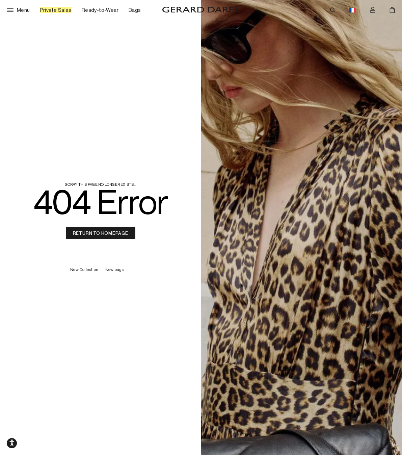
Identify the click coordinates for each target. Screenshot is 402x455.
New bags (114, 270)
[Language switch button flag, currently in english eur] (352, 10)
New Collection (84, 270)
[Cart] (392, 10)
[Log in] (373, 10)
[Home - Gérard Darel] (201, 10)
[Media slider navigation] (12, 443)
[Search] (333, 10)
